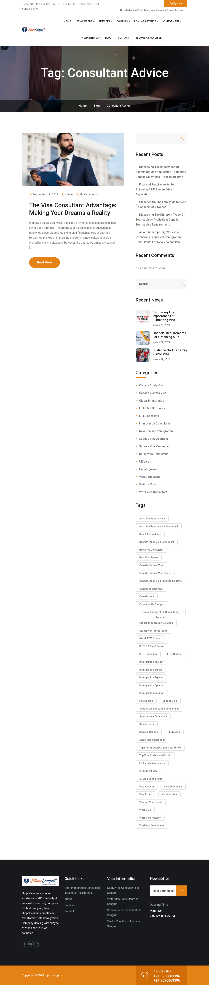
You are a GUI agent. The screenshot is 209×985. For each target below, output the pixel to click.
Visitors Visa (147, 484)
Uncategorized (149, 469)
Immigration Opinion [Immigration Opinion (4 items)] (151, 685)
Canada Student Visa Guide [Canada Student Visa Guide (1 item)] (155, 573)
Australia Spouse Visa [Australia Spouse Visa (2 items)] (152, 518)
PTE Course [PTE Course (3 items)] (146, 700)
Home (67, 21)
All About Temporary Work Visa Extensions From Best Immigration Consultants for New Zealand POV (158, 237)
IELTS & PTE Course (152, 408)
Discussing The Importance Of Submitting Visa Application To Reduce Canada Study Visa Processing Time (161, 172)
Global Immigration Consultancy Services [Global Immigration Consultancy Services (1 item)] (160, 613)
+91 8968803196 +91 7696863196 (166, 978)
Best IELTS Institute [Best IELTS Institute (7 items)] (150, 534)
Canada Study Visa (151, 385)
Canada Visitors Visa (152, 393)
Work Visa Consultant (153, 492)
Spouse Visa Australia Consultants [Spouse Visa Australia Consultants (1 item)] (159, 708)
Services (104, 21)
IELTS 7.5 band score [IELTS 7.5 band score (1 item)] (151, 646)
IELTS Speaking (149, 416)
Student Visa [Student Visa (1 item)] (146, 724)
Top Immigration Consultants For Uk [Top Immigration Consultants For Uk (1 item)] (160, 747)
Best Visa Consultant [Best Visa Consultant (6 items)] (151, 549)
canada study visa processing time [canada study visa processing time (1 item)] (160, 580)
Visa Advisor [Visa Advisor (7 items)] (146, 786)
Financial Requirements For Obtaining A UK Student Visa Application (155, 189)
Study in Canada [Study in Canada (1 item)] (148, 732)
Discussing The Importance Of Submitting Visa (163, 316)
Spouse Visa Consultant (154, 446)
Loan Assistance (145, 21)
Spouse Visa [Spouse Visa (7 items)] (169, 700)
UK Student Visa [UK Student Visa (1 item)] (148, 771)
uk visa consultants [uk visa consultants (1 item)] (150, 778)
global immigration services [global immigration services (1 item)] (156, 622)
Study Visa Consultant (153, 454)
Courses (122, 21)
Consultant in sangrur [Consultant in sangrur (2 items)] (152, 604)
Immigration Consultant (154, 423)
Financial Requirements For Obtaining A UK (169, 335)
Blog (108, 37)
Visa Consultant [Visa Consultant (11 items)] (173, 786)
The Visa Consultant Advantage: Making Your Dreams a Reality (64, 212)
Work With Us (90, 37)
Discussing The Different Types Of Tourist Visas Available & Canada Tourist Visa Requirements (160, 219)
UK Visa (144, 461)
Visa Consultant (149, 477)
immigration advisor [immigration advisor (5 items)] (151, 661)
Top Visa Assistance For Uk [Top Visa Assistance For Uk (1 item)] (155, 755)
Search (173, 138)
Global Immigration (151, 400)
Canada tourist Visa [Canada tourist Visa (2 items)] (151, 588)
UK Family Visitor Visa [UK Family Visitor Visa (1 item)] (152, 763)
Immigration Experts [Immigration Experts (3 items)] (151, 677)
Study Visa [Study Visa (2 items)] (174, 732)
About (68, 899)
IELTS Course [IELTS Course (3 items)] (174, 654)
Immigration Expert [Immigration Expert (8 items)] (150, 669)
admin (67, 194)
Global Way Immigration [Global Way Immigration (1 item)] (153, 630)
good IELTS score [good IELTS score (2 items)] (149, 638)
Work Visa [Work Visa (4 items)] (145, 810)
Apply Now (176, 3)
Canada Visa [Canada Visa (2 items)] (146, 596)
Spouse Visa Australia (153, 438)
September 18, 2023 (43, 194)
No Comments (87, 194)
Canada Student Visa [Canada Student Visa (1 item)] (151, 565)
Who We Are (84, 21)
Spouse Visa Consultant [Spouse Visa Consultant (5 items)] (153, 716)
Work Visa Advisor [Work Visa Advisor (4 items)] (150, 817)
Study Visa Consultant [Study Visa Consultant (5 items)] (152, 739)
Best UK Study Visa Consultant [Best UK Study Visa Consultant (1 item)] (156, 542)
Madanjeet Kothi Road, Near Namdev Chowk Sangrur (154, 10)
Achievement (170, 21)
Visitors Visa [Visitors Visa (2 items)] (169, 794)
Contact (123, 37)
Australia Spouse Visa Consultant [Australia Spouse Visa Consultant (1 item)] (158, 526)
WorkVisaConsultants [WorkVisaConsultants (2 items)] (151, 825)
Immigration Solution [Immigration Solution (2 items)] (151, 693)
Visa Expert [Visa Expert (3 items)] (145, 794)
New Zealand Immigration (156, 431)
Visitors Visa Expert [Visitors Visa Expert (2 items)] (150, 802)
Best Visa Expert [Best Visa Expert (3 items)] (148, 557)
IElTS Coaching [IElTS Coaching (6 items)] (148, 654)
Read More (44, 270)
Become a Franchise (148, 37)
